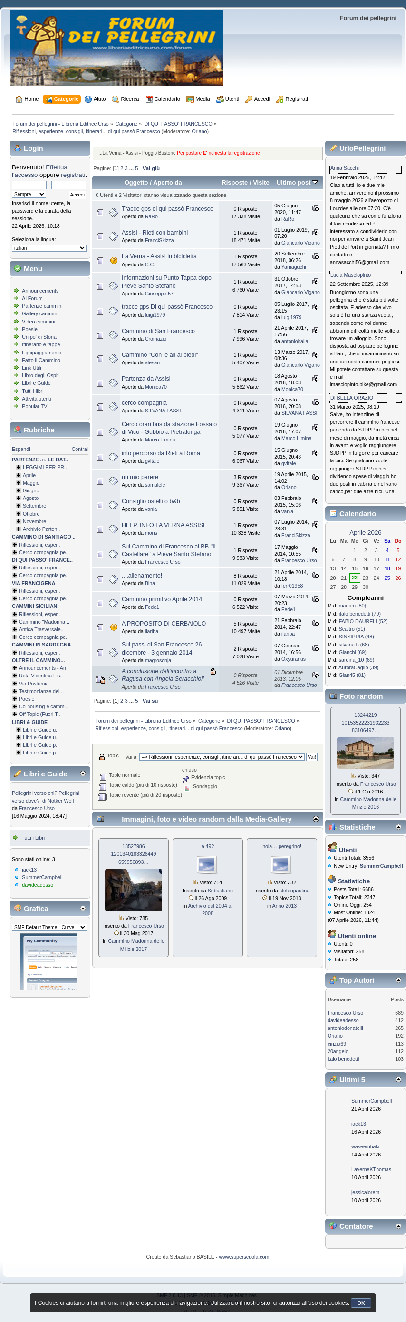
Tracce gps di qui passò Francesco (167, 209)
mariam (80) (352, 605)
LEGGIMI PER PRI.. (45, 467)
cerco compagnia (144, 403)
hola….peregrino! (281, 846)
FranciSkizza (159, 240)
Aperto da (167, 182)
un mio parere (140, 477)
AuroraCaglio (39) (358, 667)
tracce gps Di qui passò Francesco (167, 307)
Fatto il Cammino (41, 360)
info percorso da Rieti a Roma (161, 453)
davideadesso (37, 885)
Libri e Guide (36, 383)
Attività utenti (36, 398)
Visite (261, 182)
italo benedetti (343, 1059)
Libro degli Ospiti (40, 375)
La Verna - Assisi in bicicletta (159, 256)
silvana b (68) (354, 644)
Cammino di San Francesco (158, 331)
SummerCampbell (42, 877)
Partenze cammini (42, 306)
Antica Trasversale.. (41, 629)
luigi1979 (155, 315)
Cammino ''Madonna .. (44, 622)
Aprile (29, 475)
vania (151, 509)
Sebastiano (220, 890)
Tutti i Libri (33, 838)
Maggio (31, 483)
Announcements (40, 291)
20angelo (338, 1051)
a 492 (208, 846)
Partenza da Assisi (146, 378)
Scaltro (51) (352, 629)
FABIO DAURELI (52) (363, 621)
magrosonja (158, 660)
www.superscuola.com (244, 1257)
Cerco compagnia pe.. (43, 552)
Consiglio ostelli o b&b (151, 501)
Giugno (31, 490)
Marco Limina (160, 439)
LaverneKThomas (371, 1169)
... (132, 168)
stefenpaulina (294, 890)
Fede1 (152, 607)
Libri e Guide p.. (40, 745)
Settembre (34, 506)
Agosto (31, 498)
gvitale (152, 461)
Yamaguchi (293, 267)
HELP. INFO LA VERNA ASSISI (163, 525)
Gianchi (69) (353, 652)
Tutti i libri (32, 391)
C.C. (150, 264)
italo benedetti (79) (360, 614)
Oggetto (136, 182)
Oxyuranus (293, 659)
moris (151, 533)
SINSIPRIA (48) (356, 636)
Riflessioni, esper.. (39, 545)
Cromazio (155, 339)
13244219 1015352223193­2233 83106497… (366, 722)
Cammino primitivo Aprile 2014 (162, 599)
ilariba (151, 631)
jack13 (29, 869)
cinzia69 (337, 1044)
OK (361, 1303)
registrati (73, 174)
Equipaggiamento (41, 352)
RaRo (151, 216)
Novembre (34, 521)
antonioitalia (295, 341)
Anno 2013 (284, 906)
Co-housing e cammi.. (43, 706)
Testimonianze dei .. (41, 691)
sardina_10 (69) (357, 660)
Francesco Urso (37, 808)
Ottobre (31, 514)
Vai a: (131, 757)
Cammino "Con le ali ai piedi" (160, 355)
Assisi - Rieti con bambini (155, 232)
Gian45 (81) (352, 675)
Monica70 (156, 387)
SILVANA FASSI (163, 410)
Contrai (80, 449)
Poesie (30, 329)
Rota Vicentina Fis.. (41, 675)
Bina (150, 583)
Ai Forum (32, 298)
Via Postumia (34, 683)
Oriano (199, 131)
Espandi (21, 449)
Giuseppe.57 (159, 293)
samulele (155, 485)
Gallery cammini (40, 313)
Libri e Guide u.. (40, 730)
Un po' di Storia (39, 337)
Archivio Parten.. (41, 529)
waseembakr (365, 1146)
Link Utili (31, 368)
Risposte (235, 182)
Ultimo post (297, 182)
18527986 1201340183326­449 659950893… (133, 853)
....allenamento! (142, 575)
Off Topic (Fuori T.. (39, 714)
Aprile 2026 (365, 532)
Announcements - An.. (44, 668)
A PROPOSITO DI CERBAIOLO (164, 623)
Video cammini (38, 321)
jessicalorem (365, 1192)
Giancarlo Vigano (300, 242)
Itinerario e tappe (41, 344)
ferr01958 (292, 585)
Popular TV (34, 406)
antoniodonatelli (345, 1028)
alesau (152, 362)
